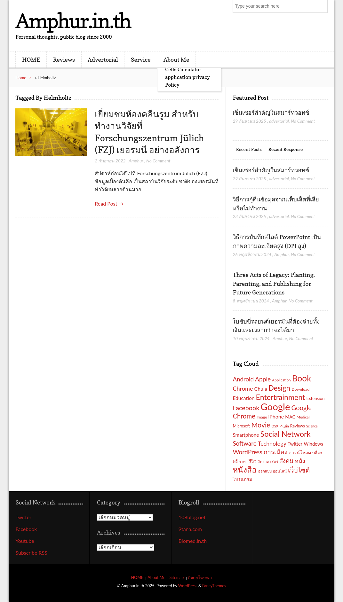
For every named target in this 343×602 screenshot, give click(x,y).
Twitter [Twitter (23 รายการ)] (295, 444)
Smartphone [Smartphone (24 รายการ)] (246, 435)
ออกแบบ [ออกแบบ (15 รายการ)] (265, 471)
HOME (31, 59)
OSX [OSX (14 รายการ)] (275, 426)
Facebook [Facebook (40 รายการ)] (246, 407)
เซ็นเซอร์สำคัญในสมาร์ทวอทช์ (271, 112)
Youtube (24, 541)
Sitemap (177, 577)
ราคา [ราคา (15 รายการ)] (243, 461)
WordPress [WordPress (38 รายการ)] (247, 452)
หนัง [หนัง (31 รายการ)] (300, 460)
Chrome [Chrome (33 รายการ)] (243, 388)
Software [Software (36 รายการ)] (244, 443)
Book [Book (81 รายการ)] (301, 378)
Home (20, 77)
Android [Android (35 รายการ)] (243, 379)
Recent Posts (248, 149)
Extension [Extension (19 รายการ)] (315, 398)
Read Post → (109, 203)
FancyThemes (214, 585)
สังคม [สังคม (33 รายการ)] (286, 460)
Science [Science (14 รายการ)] (312, 426)
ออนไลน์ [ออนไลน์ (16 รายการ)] (280, 471)
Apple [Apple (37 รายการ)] (263, 379)
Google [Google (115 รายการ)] (275, 406)
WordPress (187, 585)
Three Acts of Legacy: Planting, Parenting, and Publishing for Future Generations (274, 283)
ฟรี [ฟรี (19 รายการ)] (235, 461)
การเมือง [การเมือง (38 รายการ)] (275, 452)
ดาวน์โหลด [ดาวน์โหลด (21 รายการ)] (300, 452)
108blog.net (192, 517)
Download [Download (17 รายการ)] (300, 389)
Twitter (23, 517)
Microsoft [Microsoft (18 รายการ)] (241, 425)
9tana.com (190, 529)
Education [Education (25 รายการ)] (243, 398)
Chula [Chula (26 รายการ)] (260, 389)
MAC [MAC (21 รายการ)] (290, 416)
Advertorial (103, 59)
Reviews (64, 59)
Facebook (26, 529)
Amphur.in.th (73, 20)
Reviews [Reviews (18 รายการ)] (297, 425)
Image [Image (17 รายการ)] (262, 417)
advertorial (279, 121)
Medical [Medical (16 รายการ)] (303, 417)
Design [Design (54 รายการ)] (279, 388)
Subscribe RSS (31, 553)
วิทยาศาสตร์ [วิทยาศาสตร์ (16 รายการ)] (268, 461)
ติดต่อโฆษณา (200, 577)
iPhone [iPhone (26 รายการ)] (276, 416)
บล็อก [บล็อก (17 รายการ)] (317, 452)
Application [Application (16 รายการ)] (281, 380)
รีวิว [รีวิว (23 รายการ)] (252, 461)
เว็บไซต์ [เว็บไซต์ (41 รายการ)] (299, 470)
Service (141, 59)
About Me (176, 59)
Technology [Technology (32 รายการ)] (272, 443)
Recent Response (285, 149)
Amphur (136, 160)
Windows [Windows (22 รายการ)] (313, 444)
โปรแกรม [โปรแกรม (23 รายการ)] (242, 479)
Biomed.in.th (193, 541)
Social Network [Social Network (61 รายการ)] (285, 433)
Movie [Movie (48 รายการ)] (260, 425)
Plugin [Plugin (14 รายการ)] (284, 426)
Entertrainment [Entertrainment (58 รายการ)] (280, 397)
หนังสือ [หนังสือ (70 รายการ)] (245, 469)
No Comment (158, 160)
